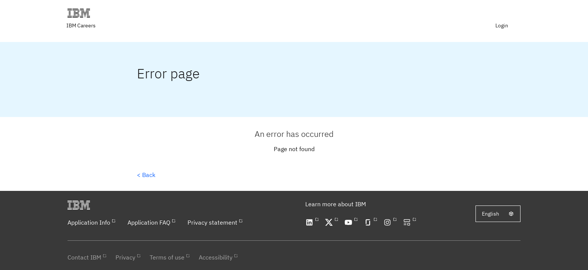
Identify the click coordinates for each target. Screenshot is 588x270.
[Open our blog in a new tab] (408, 222)
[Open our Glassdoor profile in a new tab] (369, 222)
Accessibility (215, 257)
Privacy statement (212, 222)
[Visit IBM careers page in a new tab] (82, 25)
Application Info (89, 222)
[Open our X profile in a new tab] (330, 222)
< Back (146, 174)
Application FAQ (149, 222)
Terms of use (167, 257)
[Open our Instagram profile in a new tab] (388, 222)
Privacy (125, 257)
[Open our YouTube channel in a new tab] (349, 222)
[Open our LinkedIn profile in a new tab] (310, 222)
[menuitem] (502, 25)
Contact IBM (84, 257)
